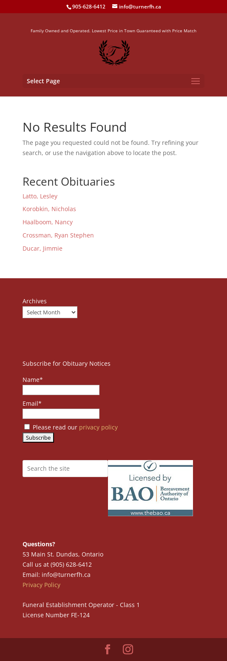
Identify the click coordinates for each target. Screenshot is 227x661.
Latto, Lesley (40, 196)
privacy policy (98, 427)
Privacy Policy (41, 585)
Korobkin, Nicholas (49, 209)
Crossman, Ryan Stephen (58, 235)
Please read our (71, 427)
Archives (35, 301)
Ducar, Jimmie (42, 248)
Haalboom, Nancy (48, 222)
